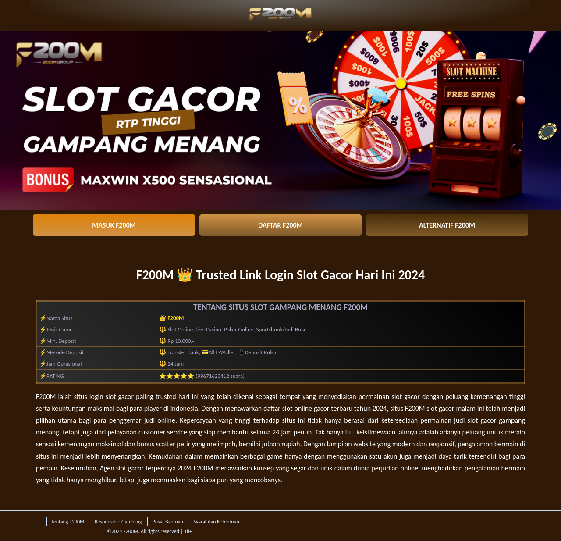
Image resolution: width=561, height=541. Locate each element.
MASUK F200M (114, 225)
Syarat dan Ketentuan (216, 522)
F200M (46, 396)
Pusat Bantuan (167, 522)
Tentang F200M (67, 522)
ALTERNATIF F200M (447, 225)
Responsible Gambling (118, 522)
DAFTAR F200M (280, 225)
